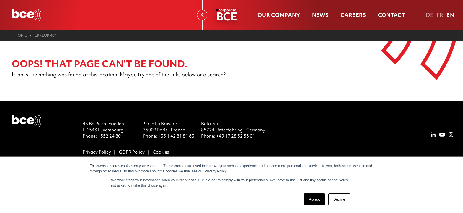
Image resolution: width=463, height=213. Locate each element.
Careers (353, 15)
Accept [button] (314, 199)
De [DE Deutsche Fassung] (429, 14)
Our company (278, 15)
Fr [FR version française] (440, 14)
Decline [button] (339, 199)
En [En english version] (450, 14)
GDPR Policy (132, 152)
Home (21, 35)
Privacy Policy (97, 152)
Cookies (161, 152)
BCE (226, 16)
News (320, 15)
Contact (391, 15)
